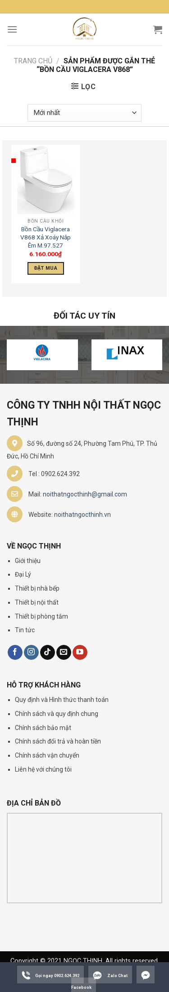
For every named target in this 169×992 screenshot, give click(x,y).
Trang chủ (33, 61)
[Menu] (12, 29)
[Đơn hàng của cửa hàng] (84, 113)
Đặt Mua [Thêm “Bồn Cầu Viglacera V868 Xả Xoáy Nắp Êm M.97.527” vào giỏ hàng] (45, 268)
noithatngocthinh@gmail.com (85, 494)
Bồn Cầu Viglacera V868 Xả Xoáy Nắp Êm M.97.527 (45, 236)
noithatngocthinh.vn (82, 514)
